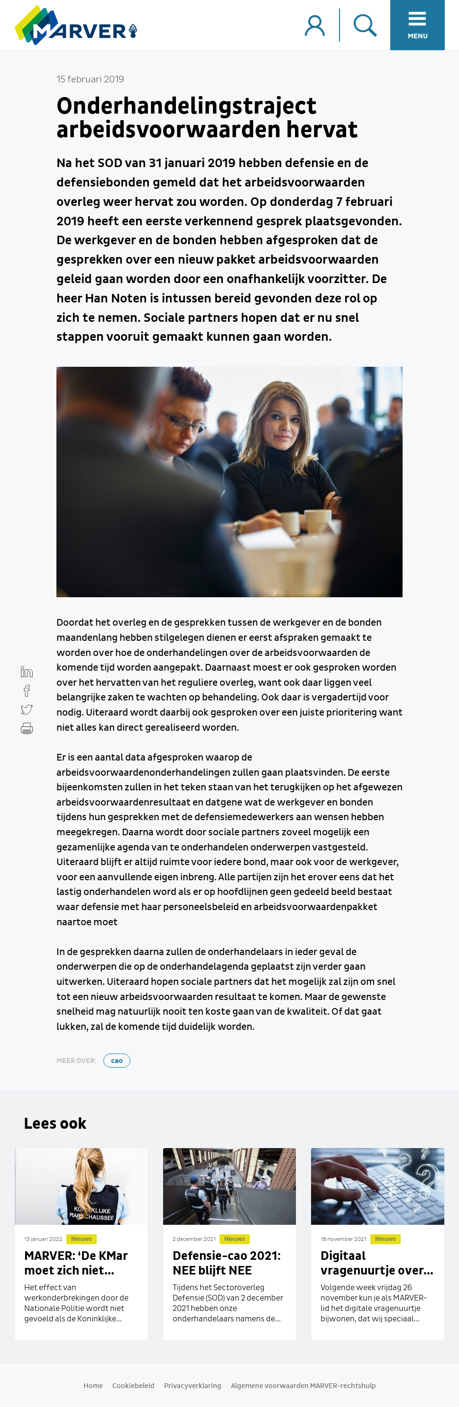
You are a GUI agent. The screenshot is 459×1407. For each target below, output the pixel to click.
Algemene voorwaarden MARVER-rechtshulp (303, 1386)
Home (93, 1386)
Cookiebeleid (133, 1386)
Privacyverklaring (192, 1386)
